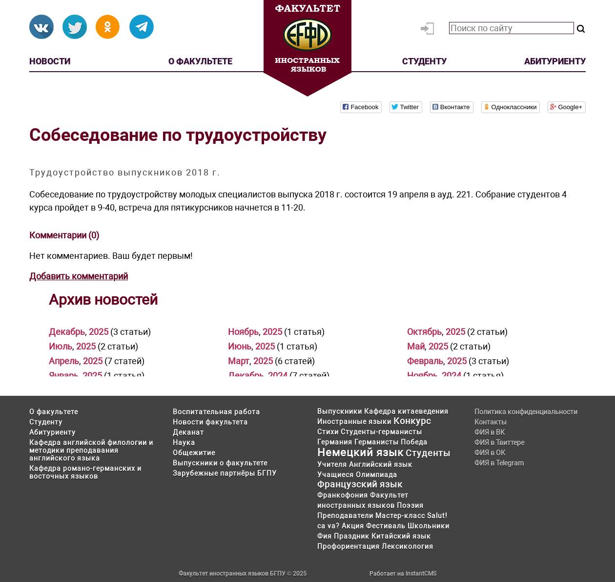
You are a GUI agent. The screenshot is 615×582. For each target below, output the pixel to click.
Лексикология (407, 546)
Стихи (328, 432)
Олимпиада (376, 475)
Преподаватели (345, 516)
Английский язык (380, 464)
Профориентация (348, 546)
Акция (353, 526)
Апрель (64, 361)
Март (238, 361)
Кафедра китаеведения (406, 411)
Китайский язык (401, 536)
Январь (64, 375)
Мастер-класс (400, 516)
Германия (334, 442)
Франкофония (342, 495)
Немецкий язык (360, 452)
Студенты (428, 453)
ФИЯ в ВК (489, 432)
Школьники (429, 526)
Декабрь (67, 332)
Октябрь (424, 332)
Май (416, 346)
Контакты (490, 422)
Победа (414, 442)
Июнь (239, 346)
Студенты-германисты (381, 432)
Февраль (425, 361)
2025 (98, 332)
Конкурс (412, 421)
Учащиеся (335, 475)
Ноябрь (243, 332)
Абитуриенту (555, 61)
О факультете (200, 61)
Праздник (351, 536)
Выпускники (339, 411)
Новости (49, 61)
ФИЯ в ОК (489, 453)
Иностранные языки (354, 422)
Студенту (424, 61)
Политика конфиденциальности (525, 412)
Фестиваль (386, 526)
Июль (60, 346)
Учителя (332, 464)
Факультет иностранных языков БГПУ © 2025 (243, 573)
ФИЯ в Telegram (499, 463)
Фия (324, 536)
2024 (277, 375)
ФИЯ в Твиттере (499, 442)
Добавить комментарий (78, 276)
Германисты (376, 442)
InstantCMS (421, 573)
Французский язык (360, 484)
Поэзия (410, 505)
